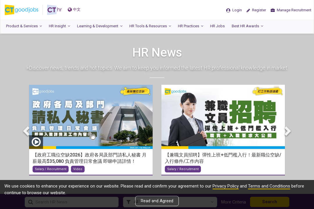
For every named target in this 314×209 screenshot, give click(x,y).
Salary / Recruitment (50, 169)
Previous (27, 131)
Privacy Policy (226, 186)
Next (287, 131)
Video (77, 169)
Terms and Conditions (269, 186)
